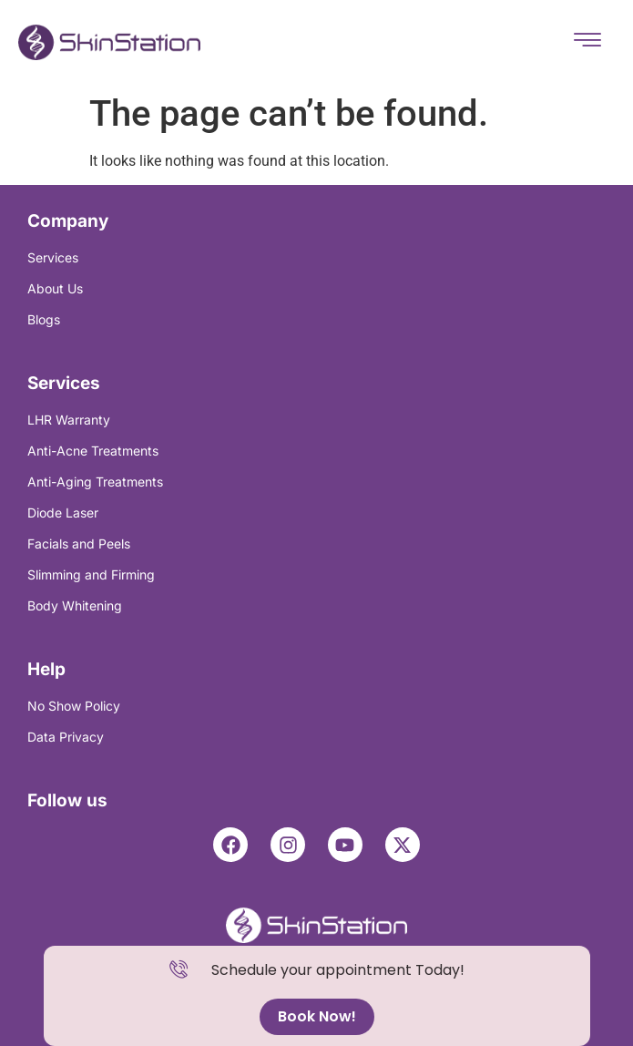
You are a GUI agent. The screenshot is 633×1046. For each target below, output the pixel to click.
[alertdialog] (317, 996)
